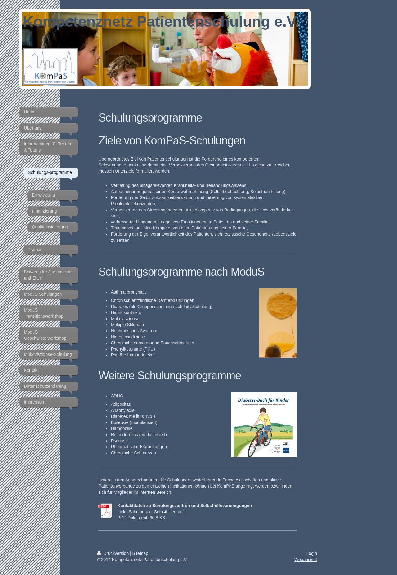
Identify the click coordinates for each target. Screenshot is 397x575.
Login (311, 553)
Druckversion (113, 553)
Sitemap (140, 553)
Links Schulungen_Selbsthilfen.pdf (150, 511)
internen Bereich (155, 492)
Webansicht (305, 559)
